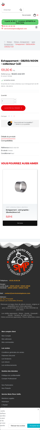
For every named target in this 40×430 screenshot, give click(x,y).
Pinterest (14, 116)
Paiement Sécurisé (8, 355)
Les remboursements (9, 365)
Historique (5, 401)
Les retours (6, 362)
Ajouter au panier (12, 108)
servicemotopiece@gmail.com (15, 29)
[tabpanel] (20, 197)
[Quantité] (7, 101)
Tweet (11, 116)
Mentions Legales (8, 398)
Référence (5, 148)
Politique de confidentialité (11, 375)
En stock (4, 76)
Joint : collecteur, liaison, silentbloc (17, 207)
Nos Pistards (6, 388)
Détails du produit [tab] (8, 137)
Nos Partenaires (7, 385)
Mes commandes (8, 342)
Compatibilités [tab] (7, 141)
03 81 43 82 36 (8, 26)
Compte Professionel (9, 378)
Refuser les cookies (18, 426)
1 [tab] (20, 229)
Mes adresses (7, 339)
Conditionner (6, 153)
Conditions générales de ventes (13, 352)
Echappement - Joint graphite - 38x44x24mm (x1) (17, 211)
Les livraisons (6, 359)
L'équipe (5, 405)
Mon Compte (6, 336)
